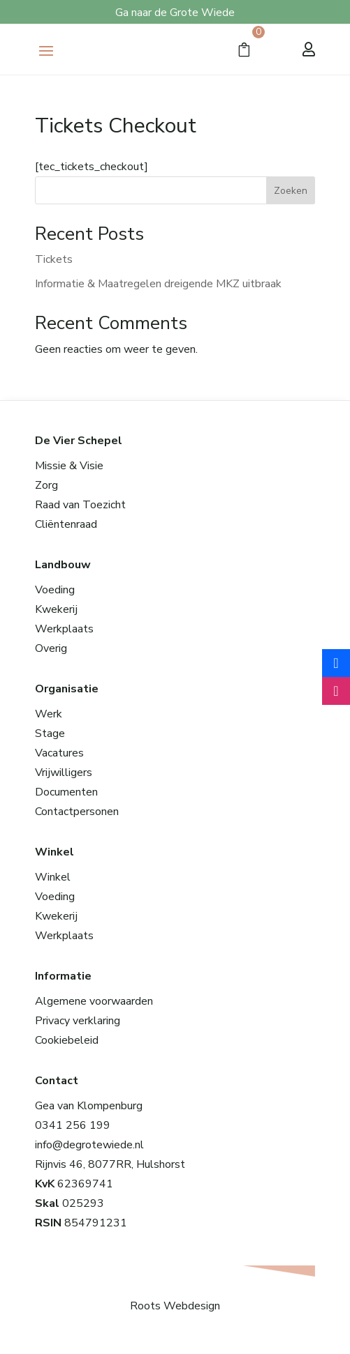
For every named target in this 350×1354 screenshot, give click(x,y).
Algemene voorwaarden (94, 1001)
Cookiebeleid (67, 1040)
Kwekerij (56, 609)
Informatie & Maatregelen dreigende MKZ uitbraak (158, 283)
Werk (48, 714)
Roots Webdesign (175, 1306)
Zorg (46, 485)
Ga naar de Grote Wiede (175, 12)
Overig (51, 648)
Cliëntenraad (66, 524)
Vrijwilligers (63, 772)
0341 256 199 (72, 1125)
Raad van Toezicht (80, 504)
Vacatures (59, 753)
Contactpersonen (77, 811)
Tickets (54, 259)
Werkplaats (64, 629)
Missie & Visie (69, 465)
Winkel (53, 877)
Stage (50, 733)
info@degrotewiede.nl (89, 1145)
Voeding (55, 590)
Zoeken (290, 190)
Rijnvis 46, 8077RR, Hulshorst (110, 1164)
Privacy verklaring (77, 1020)
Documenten (66, 792)
